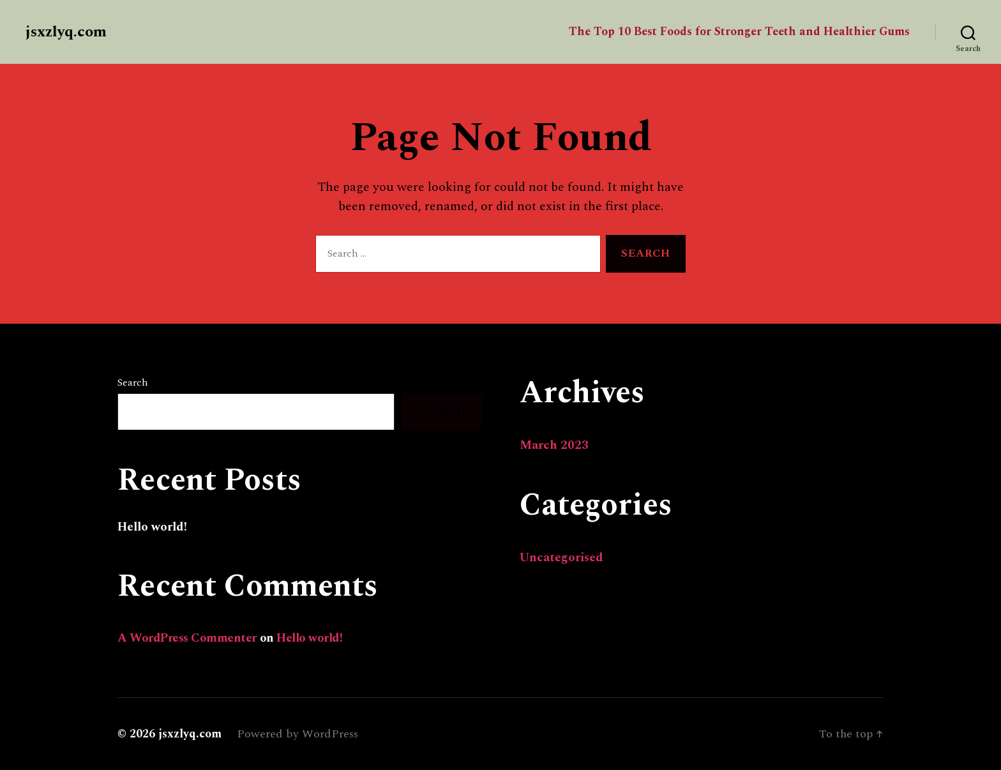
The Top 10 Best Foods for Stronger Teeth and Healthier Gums (739, 32)
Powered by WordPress (297, 734)
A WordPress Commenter (187, 638)
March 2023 (554, 445)
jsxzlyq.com (66, 32)
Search (132, 382)
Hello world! (152, 527)
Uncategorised (561, 557)
